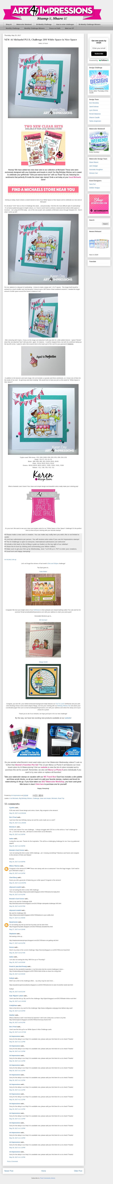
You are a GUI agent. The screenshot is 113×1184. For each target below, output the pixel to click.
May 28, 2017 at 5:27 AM (17, 953)
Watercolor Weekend (24, 24)
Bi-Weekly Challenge (43, 24)
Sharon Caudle (94, 117)
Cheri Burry (13, 877)
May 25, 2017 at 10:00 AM (17, 813)
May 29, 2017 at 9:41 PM (17, 1022)
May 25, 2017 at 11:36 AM (17, 823)
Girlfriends (36, 610)
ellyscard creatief (15, 887)
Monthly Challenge (13, 28)
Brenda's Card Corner (16, 850)
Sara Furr (92, 184)
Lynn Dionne (93, 110)
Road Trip (61, 798)
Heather (12, 1015)
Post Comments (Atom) (47, 1178)
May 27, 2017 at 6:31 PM (17, 943)
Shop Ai (9, 24)
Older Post (78, 1171)
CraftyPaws (13, 1005)
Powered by (99, 60)
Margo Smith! (43, 662)
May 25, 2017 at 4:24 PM (17, 873)
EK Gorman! (43, 620)
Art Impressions (14, 1036)
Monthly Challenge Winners (34, 28)
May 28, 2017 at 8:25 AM (17, 962)
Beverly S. (12, 827)
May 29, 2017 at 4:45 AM (17, 974)
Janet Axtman (94, 106)
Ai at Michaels (13, 798)
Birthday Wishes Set (63, 706)
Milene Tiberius (14, 866)
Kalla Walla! (43, 571)
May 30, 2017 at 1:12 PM (17, 1042)
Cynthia (12, 807)
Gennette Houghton (96, 169)
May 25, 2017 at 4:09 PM (17, 861)
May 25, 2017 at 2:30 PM (17, 834)
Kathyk (11, 978)
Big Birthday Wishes (25, 798)
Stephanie (12, 933)
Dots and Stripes (53, 563)
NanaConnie (13, 922)
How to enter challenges (65, 24)
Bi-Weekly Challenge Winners (89, 24)
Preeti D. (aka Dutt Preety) (18, 966)
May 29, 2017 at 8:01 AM (17, 991)
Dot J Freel (13, 817)
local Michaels (75, 177)
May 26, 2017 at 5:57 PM (17, 906)
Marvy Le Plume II (55, 770)
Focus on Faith (54, 28)
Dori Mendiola (94, 103)
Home (43, 1171)
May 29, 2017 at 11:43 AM (17, 1001)
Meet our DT (69, 28)
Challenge (36, 798)
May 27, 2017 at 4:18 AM (17, 929)
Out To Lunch (60, 704)
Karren (11, 947)
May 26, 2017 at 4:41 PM (17, 894)
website (68, 718)
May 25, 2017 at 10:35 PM (17, 883)
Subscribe (99, 54)
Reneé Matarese (95, 114)
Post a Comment (12, 1161)
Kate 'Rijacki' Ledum (16, 996)
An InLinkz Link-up (10, 559)
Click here (39, 784)
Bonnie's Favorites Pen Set (26, 765)
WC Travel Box (50, 777)
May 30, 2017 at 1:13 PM (17, 1119)
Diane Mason (93, 162)
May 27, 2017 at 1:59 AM (17, 918)
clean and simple (45, 798)
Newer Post (8, 1171)
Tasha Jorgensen (95, 121)
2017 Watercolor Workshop (53, 782)
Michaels (54, 798)
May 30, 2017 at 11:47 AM (17, 1032)
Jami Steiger (93, 166)
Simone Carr (93, 173)
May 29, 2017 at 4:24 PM (17, 1011)
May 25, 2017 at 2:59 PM (17, 846)
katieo (11, 838)
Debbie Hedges (94, 188)
